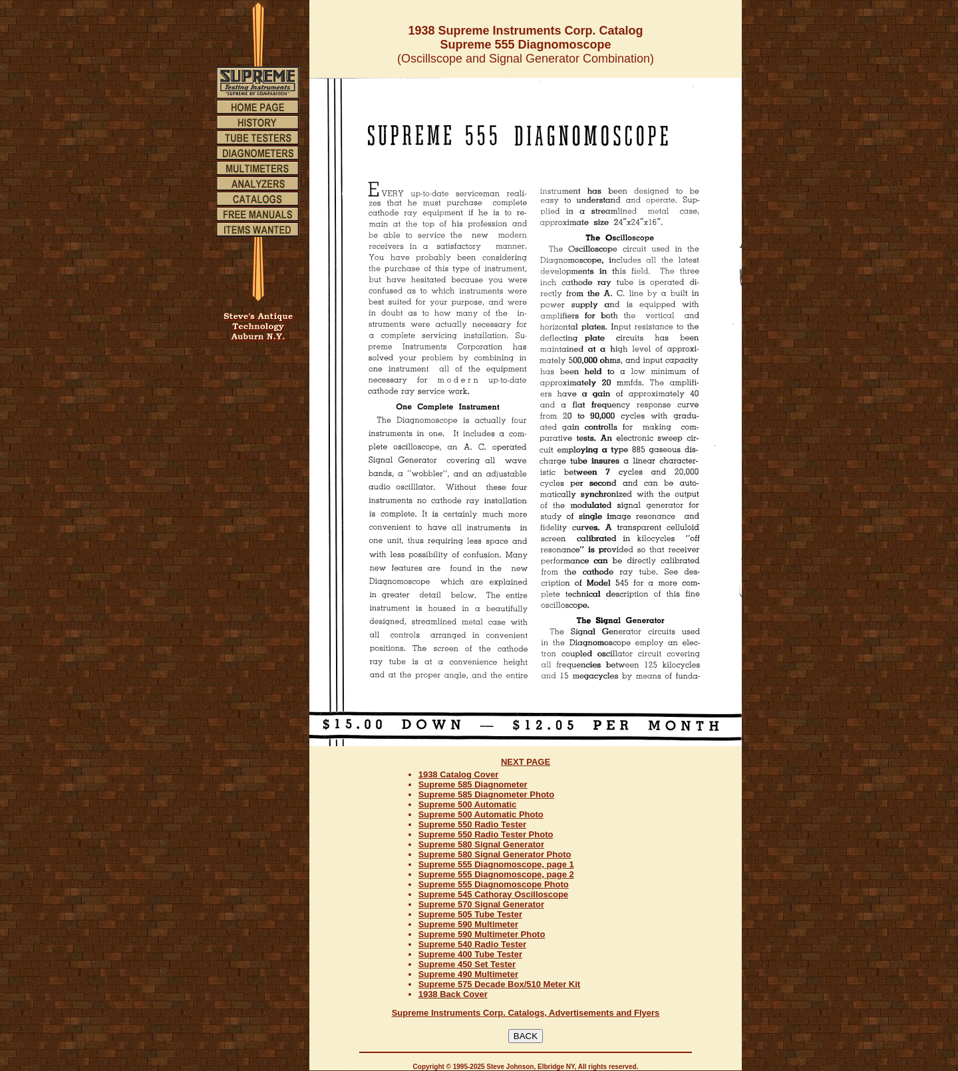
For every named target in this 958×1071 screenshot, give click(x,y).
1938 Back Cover (453, 994)
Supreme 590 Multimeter (468, 924)
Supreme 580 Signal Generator (481, 844)
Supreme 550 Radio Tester (472, 824)
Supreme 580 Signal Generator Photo (494, 854)
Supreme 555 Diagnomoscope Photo (493, 884)
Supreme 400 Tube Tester (470, 954)
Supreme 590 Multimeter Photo (482, 934)
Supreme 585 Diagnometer (473, 784)
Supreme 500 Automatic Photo (481, 814)
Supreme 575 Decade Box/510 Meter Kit (499, 984)
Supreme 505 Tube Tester (470, 914)
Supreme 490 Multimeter (468, 974)
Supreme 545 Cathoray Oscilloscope (493, 894)
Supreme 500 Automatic (467, 804)
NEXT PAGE (525, 762)
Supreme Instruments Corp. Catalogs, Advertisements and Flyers (526, 1013)
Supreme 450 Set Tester (467, 964)
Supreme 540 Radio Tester (472, 944)
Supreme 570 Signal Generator (481, 904)
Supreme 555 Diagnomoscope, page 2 (496, 874)
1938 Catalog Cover (458, 774)
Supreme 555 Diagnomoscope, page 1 (496, 864)
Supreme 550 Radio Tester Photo (486, 834)
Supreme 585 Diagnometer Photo (486, 794)
